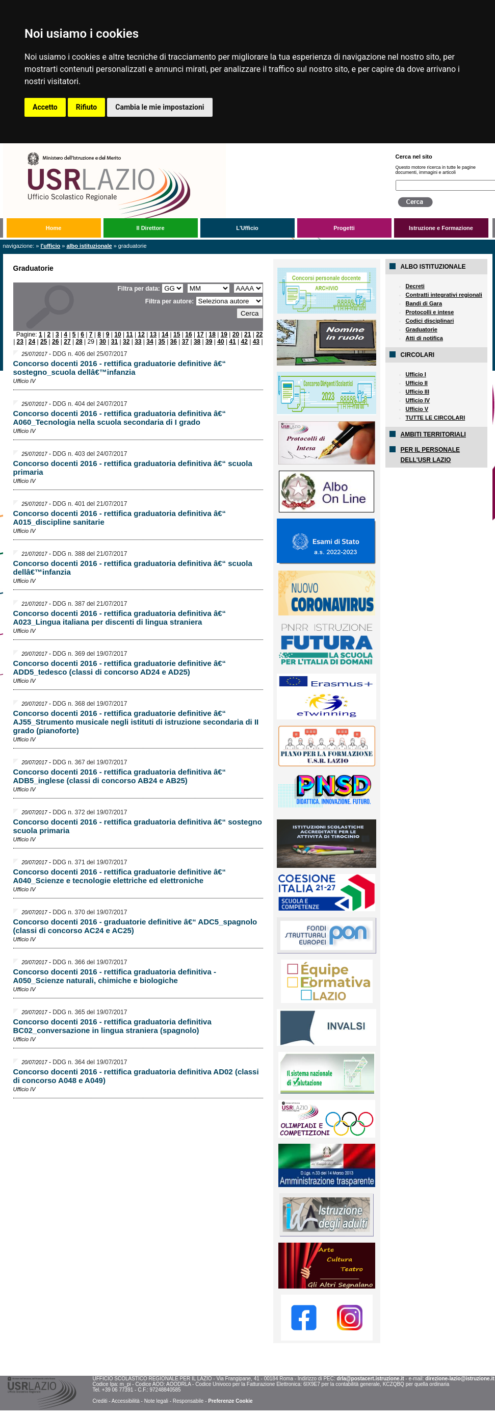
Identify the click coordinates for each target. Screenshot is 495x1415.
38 (197, 341)
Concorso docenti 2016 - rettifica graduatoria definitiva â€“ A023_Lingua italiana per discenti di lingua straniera (119, 617)
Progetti (344, 228)
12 (141, 334)
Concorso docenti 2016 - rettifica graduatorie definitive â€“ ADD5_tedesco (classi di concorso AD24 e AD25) (119, 667)
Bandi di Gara (424, 303)
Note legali (156, 1401)
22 (259, 334)
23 (20, 341)
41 (232, 341)
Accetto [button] (45, 107)
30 (102, 341)
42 (244, 341)
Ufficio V (417, 409)
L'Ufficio (247, 228)
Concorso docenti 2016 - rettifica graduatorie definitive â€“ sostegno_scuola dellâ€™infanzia (119, 367)
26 (55, 341)
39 (208, 341)
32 (126, 341)
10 (117, 334)
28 (78, 341)
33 (138, 341)
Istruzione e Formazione (441, 228)
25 (43, 341)
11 (129, 334)
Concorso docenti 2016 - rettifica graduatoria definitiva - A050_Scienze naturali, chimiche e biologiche (114, 976)
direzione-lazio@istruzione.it (459, 1378)
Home (54, 228)
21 (247, 334)
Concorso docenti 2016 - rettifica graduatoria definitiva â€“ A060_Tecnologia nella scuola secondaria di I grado (119, 417)
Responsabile (188, 1401)
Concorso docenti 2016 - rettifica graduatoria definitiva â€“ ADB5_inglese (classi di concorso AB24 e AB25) (119, 776)
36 (173, 341)
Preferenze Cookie (230, 1401)
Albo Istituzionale (89, 246)
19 (224, 334)
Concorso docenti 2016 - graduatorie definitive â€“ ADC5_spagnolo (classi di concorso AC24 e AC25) (135, 926)
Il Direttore (150, 228)
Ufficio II (417, 383)
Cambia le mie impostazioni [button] (159, 107)
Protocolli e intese (430, 312)
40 (220, 341)
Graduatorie (421, 329)
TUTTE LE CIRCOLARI (435, 418)
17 (200, 334)
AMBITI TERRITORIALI (433, 434)
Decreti (415, 286)
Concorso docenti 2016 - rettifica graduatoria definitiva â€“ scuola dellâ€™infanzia (132, 567)
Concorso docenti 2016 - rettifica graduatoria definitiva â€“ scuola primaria (132, 467)
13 (153, 334)
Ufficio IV (418, 400)
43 (256, 341)
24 (32, 341)
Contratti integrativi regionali (444, 295)
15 (176, 334)
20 (235, 334)
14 (165, 334)
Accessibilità (126, 1401)
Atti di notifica (424, 338)
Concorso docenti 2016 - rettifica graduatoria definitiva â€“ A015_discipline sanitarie (119, 517)
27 (67, 341)
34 (149, 341)
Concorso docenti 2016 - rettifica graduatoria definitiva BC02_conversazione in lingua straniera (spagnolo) (112, 1026)
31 (114, 341)
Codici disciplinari (430, 321)
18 (212, 334)
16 (188, 334)
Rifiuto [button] (86, 107)
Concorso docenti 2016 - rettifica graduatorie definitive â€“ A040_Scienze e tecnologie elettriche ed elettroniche (119, 876)
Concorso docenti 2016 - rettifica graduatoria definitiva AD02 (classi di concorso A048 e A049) (136, 1076)
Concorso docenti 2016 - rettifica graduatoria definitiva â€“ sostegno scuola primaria (137, 826)
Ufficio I (416, 374)
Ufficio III (417, 392)
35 (161, 341)
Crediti (99, 1401)
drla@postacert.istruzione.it (370, 1378)
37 (185, 341)
